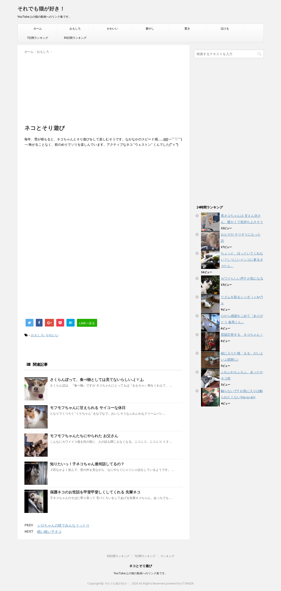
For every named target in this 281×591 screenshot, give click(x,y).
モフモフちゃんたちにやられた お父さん (84, 435)
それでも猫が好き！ (41, 8)
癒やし (150, 28)
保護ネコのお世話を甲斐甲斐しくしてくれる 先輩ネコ (95, 492)
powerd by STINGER (180, 583)
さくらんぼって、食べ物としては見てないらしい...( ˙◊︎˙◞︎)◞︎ (97, 379)
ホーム (37, 28)
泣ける (225, 28)
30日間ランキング (75, 38)
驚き (187, 28)
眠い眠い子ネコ (49, 531)
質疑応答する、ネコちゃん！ (242, 335)
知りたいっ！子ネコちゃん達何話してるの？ (87, 464)
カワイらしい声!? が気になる (242, 278)
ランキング (167, 556)
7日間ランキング (37, 38)
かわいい (112, 28)
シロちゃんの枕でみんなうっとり (63, 525)
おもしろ (75, 28)
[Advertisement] (103, 87)
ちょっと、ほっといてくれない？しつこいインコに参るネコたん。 (242, 259)
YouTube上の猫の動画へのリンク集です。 (141, 573)
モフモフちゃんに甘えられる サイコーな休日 (88, 407)
